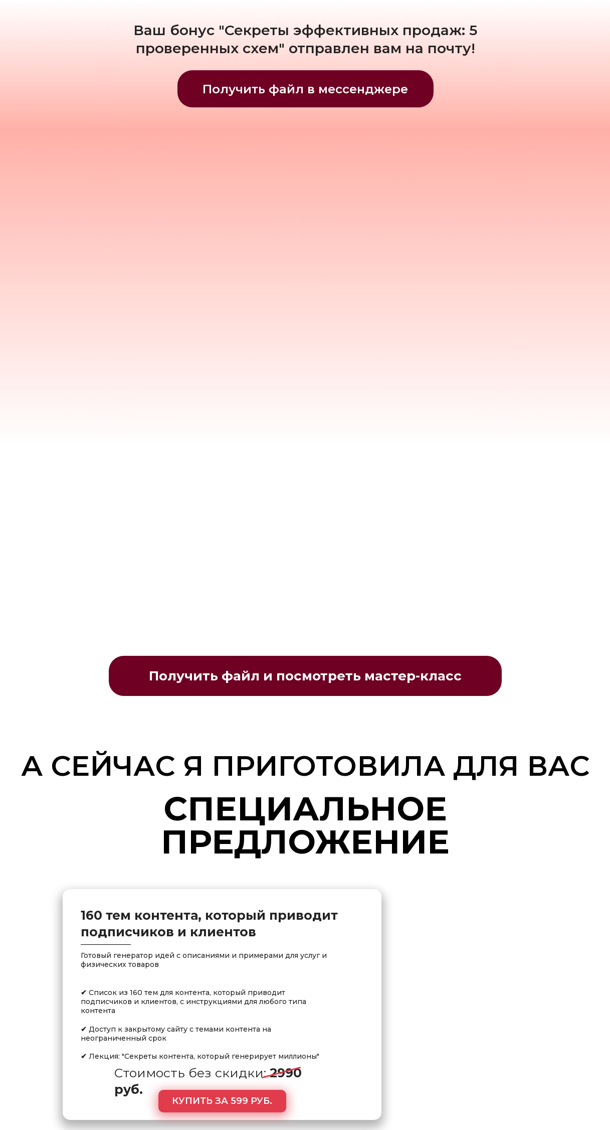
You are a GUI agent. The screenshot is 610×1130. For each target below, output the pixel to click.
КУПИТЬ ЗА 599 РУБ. (222, 1100)
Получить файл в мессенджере (305, 89)
